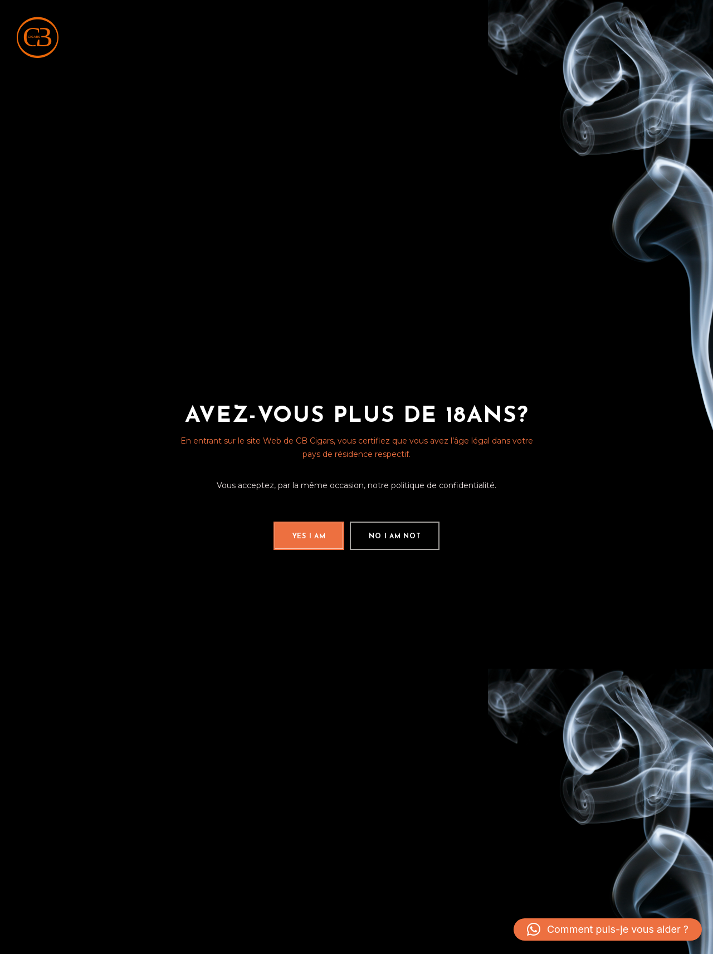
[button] (608, 929)
